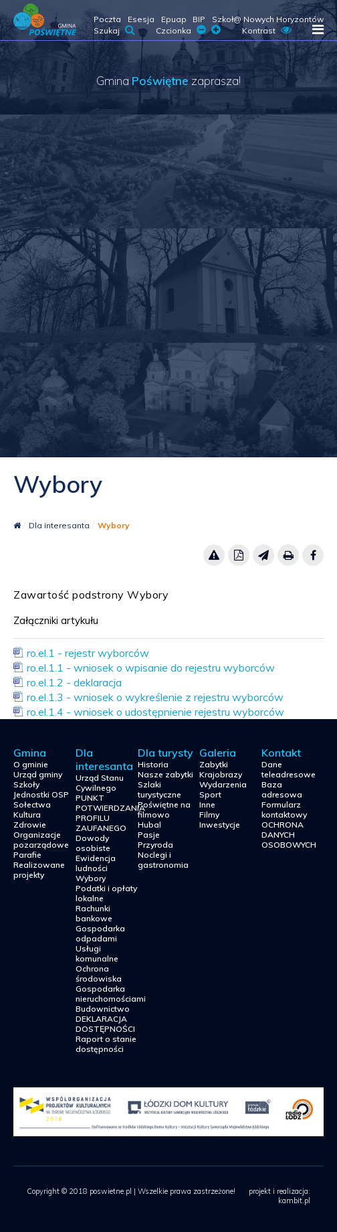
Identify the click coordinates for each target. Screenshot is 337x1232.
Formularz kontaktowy (284, 809)
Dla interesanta (60, 525)
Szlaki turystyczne (159, 789)
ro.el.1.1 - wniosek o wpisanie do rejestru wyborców (151, 667)
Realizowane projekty (39, 870)
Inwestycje (219, 825)
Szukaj (114, 30)
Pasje (149, 835)
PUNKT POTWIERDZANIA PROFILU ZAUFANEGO (107, 813)
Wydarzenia (223, 784)
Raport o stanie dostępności (106, 1044)
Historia (153, 764)
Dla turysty (165, 752)
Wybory (114, 525)
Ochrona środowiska (99, 974)
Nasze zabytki (165, 774)
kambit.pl (294, 1200)
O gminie (30, 764)
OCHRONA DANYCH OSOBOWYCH (288, 835)
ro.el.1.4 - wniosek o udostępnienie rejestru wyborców (155, 711)
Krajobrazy (220, 774)
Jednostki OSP (41, 794)
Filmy (209, 815)
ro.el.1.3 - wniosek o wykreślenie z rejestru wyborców (155, 697)
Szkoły (26, 784)
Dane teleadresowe (288, 769)
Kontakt (281, 752)
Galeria (217, 752)
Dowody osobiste (93, 843)
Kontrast (267, 30)
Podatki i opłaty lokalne (106, 893)
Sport (210, 794)
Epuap (174, 19)
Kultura (27, 815)
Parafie (27, 855)
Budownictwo (103, 1009)
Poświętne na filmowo (164, 809)
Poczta (107, 19)
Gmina (29, 752)
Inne (207, 804)
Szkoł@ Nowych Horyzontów (268, 19)
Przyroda (155, 845)
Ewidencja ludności (96, 863)
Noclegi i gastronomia (163, 860)
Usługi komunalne (97, 953)
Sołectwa (32, 804)
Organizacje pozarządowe (41, 840)
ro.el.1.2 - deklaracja (74, 682)
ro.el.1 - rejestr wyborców (88, 653)
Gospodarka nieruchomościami (107, 994)
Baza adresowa (281, 789)
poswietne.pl (44, 20)
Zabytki (213, 764)
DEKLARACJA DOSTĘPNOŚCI (105, 1024)
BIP (199, 19)
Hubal (149, 825)
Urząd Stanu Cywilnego (100, 783)
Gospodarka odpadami (100, 933)
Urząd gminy (37, 774)
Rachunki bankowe (94, 913)
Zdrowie (29, 825)
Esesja (141, 19)
